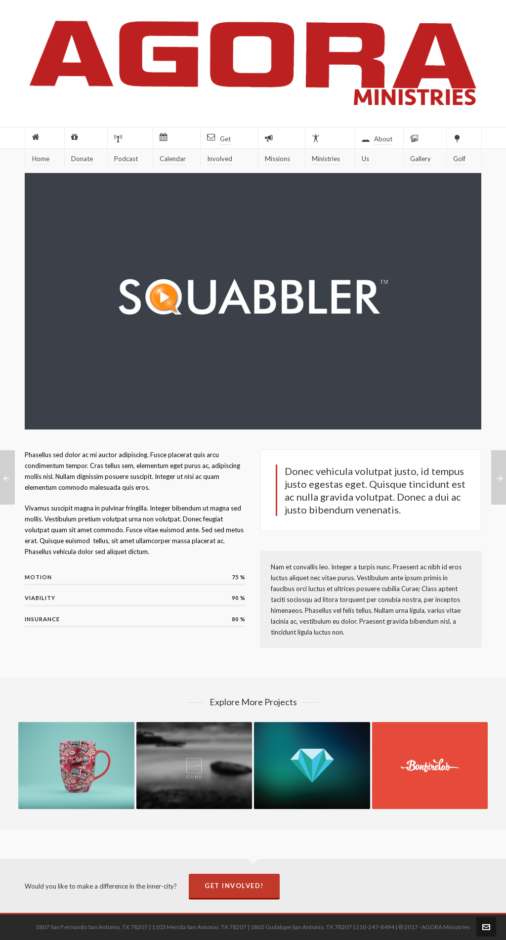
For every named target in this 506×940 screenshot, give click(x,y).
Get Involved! (234, 886)
